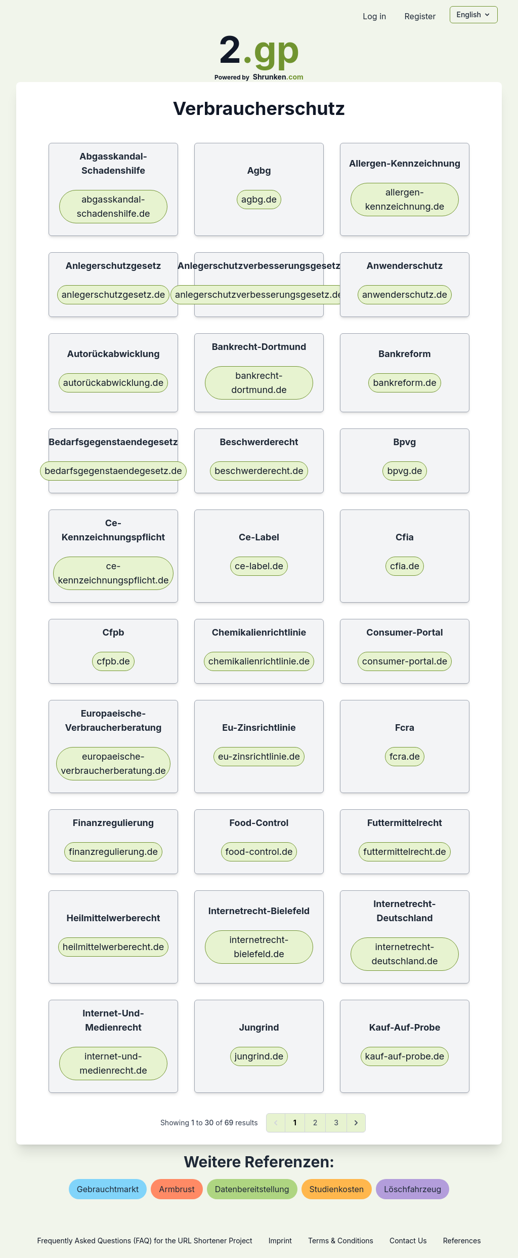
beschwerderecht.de (258, 470)
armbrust (176, 1189)
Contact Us (408, 1240)
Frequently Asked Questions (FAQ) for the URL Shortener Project (144, 1240)
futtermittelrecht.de (404, 851)
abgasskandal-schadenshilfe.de (113, 206)
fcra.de (405, 756)
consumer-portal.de (404, 661)
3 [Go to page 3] (336, 1122)
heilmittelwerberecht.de (113, 946)
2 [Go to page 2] (315, 1122)
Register (420, 16)
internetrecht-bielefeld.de (259, 946)
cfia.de (404, 566)
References (462, 1240)
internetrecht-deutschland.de (404, 953)
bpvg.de (404, 470)
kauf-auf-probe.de (405, 1056)
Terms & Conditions (340, 1240)
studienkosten (337, 1189)
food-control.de (259, 851)
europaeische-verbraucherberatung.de (113, 763)
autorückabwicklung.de (113, 382)
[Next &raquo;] (356, 1122)
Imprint (280, 1240)
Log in (374, 16)
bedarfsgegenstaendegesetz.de (113, 470)
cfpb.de (113, 661)
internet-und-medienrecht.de (113, 1063)
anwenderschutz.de (404, 294)
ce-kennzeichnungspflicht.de (113, 573)
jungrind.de (259, 1056)
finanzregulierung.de (113, 851)
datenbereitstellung (252, 1189)
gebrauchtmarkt (108, 1189)
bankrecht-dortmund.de (259, 382)
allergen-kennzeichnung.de (404, 199)
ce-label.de (259, 566)
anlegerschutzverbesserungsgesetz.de (259, 294)
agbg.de (259, 199)
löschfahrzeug (412, 1189)
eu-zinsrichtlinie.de (259, 756)
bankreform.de (404, 382)
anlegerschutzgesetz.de (113, 294)
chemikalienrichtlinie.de (259, 661)
